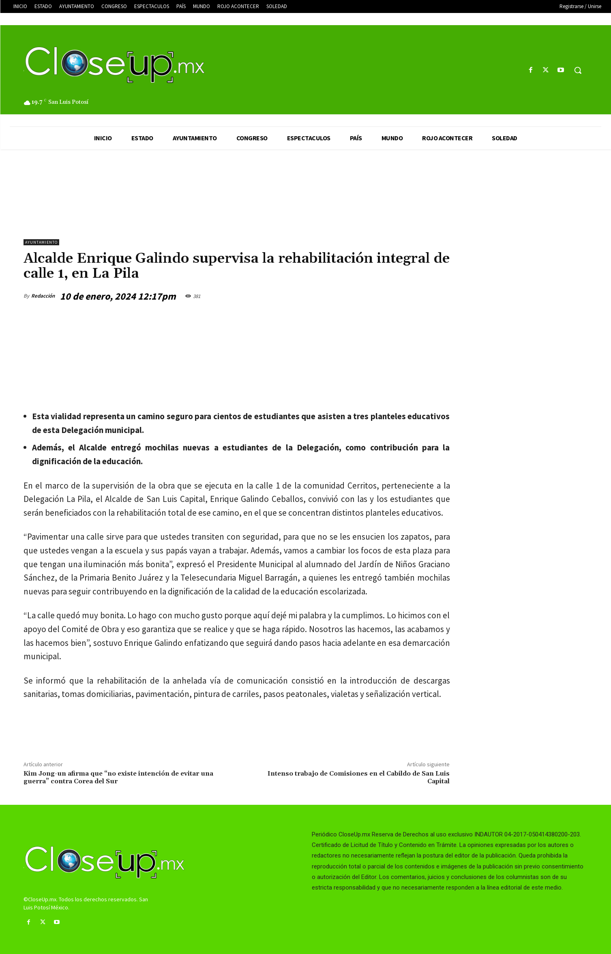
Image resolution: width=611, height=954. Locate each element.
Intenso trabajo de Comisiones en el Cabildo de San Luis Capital (359, 777)
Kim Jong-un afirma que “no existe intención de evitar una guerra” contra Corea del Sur (118, 777)
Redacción (43, 295)
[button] (577, 70)
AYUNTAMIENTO (41, 242)
